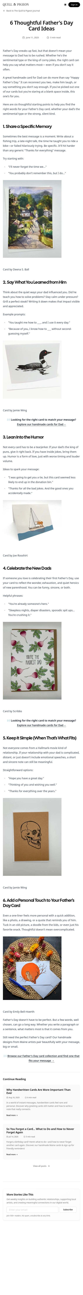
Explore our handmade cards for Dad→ (41, 424)
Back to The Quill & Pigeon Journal (21, 10)
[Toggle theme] (65, 4)
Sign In (74, 4)
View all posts (41, 1166)
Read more (12, 1115)
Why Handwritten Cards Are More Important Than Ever (38, 1091)
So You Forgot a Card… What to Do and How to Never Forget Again (40, 1130)
